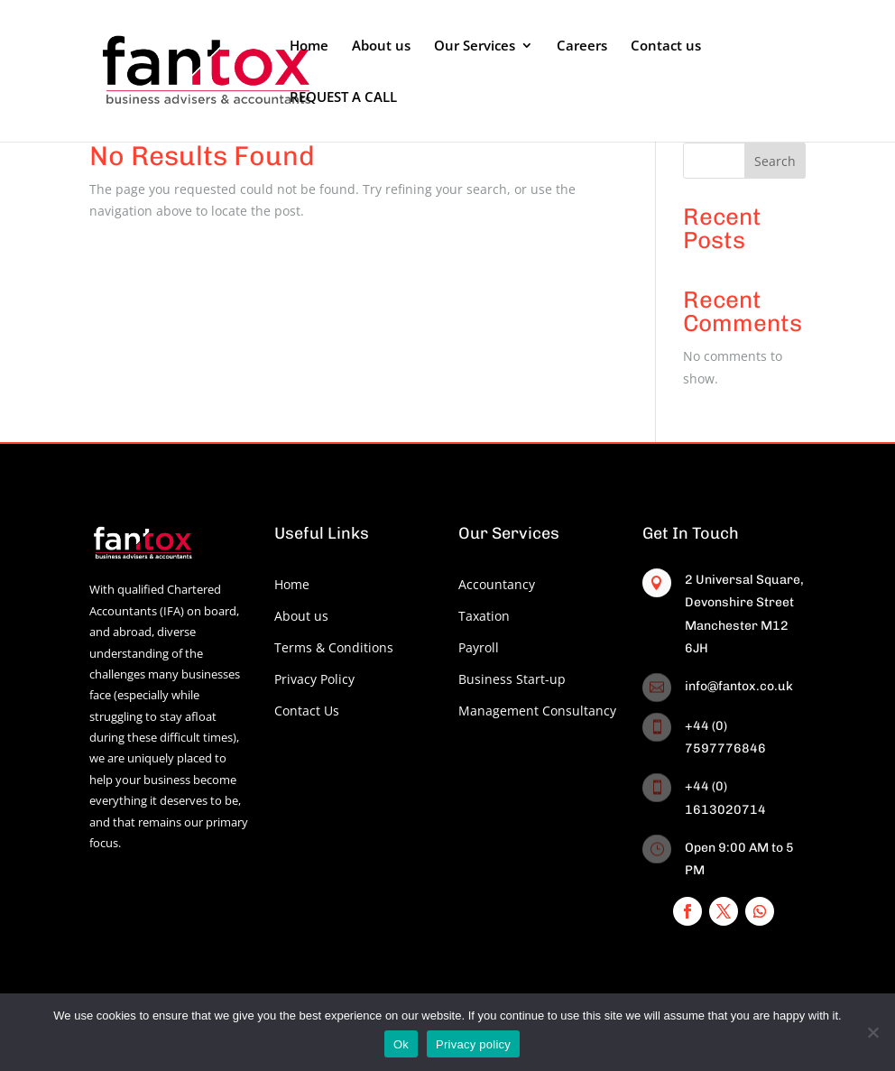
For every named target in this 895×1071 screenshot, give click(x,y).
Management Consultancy (537, 710)
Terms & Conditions (333, 647)
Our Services (474, 46)
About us (381, 46)
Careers (582, 46)
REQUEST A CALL (343, 98)
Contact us (666, 46)
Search (775, 161)
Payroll (478, 647)
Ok (401, 1044)
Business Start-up (512, 679)
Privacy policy (473, 1044)
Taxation (484, 615)
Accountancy (496, 584)
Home (309, 46)
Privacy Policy (314, 679)
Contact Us (306, 710)
